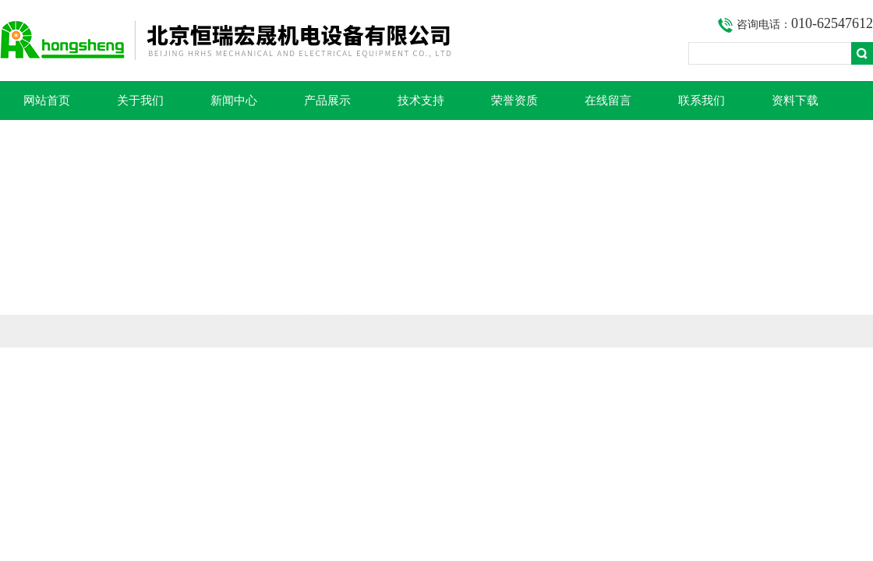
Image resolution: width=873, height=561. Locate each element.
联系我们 (701, 100)
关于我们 (140, 100)
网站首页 (46, 100)
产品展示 (327, 100)
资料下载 (795, 100)
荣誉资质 (514, 100)
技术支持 (421, 100)
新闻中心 (233, 100)
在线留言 (608, 100)
